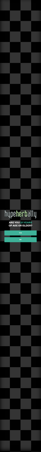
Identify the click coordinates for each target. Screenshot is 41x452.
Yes (20, 233)
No (20, 239)
